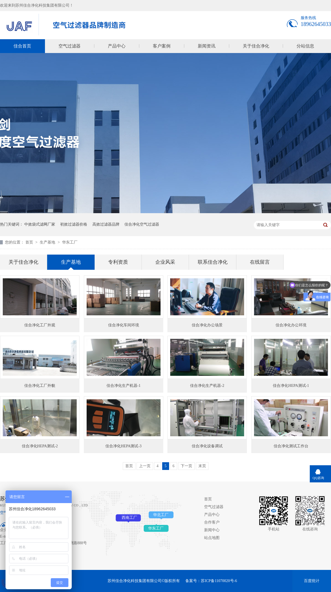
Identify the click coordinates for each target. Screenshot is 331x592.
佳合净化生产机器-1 (123, 386)
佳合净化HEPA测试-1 (291, 386)
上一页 (145, 466)
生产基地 (48, 242)
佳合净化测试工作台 (291, 446)
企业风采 (165, 262)
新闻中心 (212, 530)
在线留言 (260, 262)
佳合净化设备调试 (207, 446)
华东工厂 (70, 242)
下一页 (186, 466)
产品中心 (117, 46)
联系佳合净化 (213, 262)
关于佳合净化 (256, 46)
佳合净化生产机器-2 (207, 386)
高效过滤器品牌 (105, 224)
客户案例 (161, 46)
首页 (29, 242)
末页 (202, 466)
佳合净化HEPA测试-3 (123, 446)
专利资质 (118, 262)
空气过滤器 (69, 46)
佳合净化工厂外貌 (39, 386)
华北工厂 (161, 515)
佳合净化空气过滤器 (141, 224)
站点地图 (212, 538)
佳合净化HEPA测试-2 (40, 446)
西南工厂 (129, 518)
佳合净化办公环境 (291, 325)
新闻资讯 (206, 46)
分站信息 (305, 46)
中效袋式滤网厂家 (39, 224)
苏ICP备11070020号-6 (219, 581)
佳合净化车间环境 (123, 325)
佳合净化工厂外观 (39, 325)
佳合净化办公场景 (207, 325)
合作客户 (212, 522)
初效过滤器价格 (73, 224)
